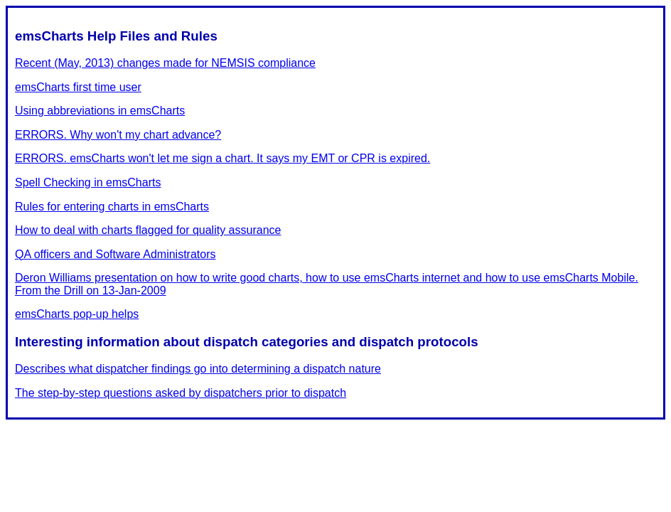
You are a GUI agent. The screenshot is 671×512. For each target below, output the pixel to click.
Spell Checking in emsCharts (88, 182)
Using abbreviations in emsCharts (100, 111)
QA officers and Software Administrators (115, 254)
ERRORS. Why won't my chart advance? (118, 135)
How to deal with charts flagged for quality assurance (148, 230)
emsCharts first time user (78, 87)
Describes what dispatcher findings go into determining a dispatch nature (198, 369)
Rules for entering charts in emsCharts (112, 207)
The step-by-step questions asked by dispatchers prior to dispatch (180, 393)
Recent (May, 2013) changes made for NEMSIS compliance (165, 63)
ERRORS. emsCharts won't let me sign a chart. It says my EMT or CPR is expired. (222, 158)
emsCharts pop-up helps (77, 314)
